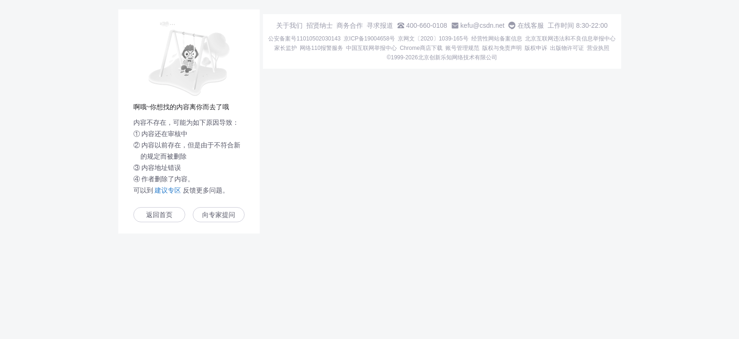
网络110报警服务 (321, 48)
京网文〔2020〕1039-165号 (433, 38)
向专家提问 (218, 214)
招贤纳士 (319, 25)
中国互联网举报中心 (371, 48)
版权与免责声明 (502, 48)
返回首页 (159, 214)
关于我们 (289, 25)
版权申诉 (536, 48)
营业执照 (598, 48)
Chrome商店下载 (421, 48)
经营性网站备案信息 (496, 38)
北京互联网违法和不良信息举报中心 (570, 38)
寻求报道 (380, 25)
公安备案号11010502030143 (304, 38)
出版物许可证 (567, 48)
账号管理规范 (462, 48)
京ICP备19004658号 (369, 38)
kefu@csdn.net (482, 25)
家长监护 (285, 48)
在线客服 (530, 25)
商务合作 (350, 25)
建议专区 (168, 190)
